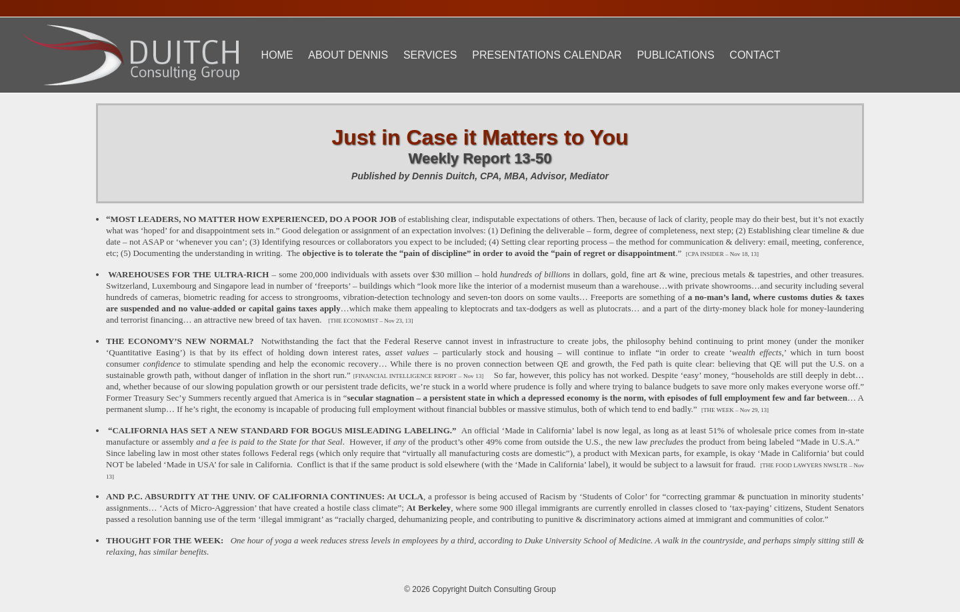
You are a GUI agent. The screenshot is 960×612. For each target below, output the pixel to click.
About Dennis (348, 55)
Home (277, 55)
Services (430, 55)
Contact (754, 55)
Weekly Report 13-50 (480, 158)
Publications (675, 55)
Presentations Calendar (546, 55)
